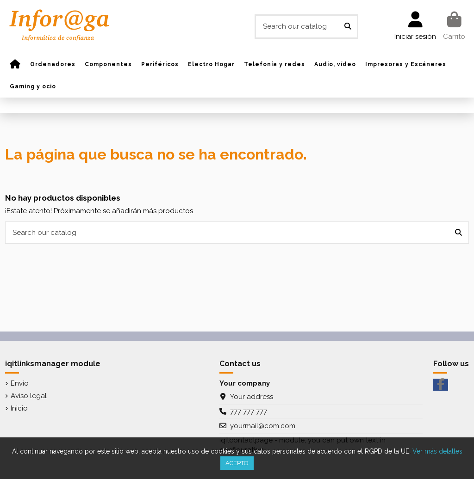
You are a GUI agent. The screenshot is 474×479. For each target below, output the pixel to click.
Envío (20, 383)
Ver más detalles (437, 451)
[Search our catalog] (347, 26)
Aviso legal (29, 396)
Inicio (19, 408)
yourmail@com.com (262, 426)
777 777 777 (248, 411)
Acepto (237, 463)
